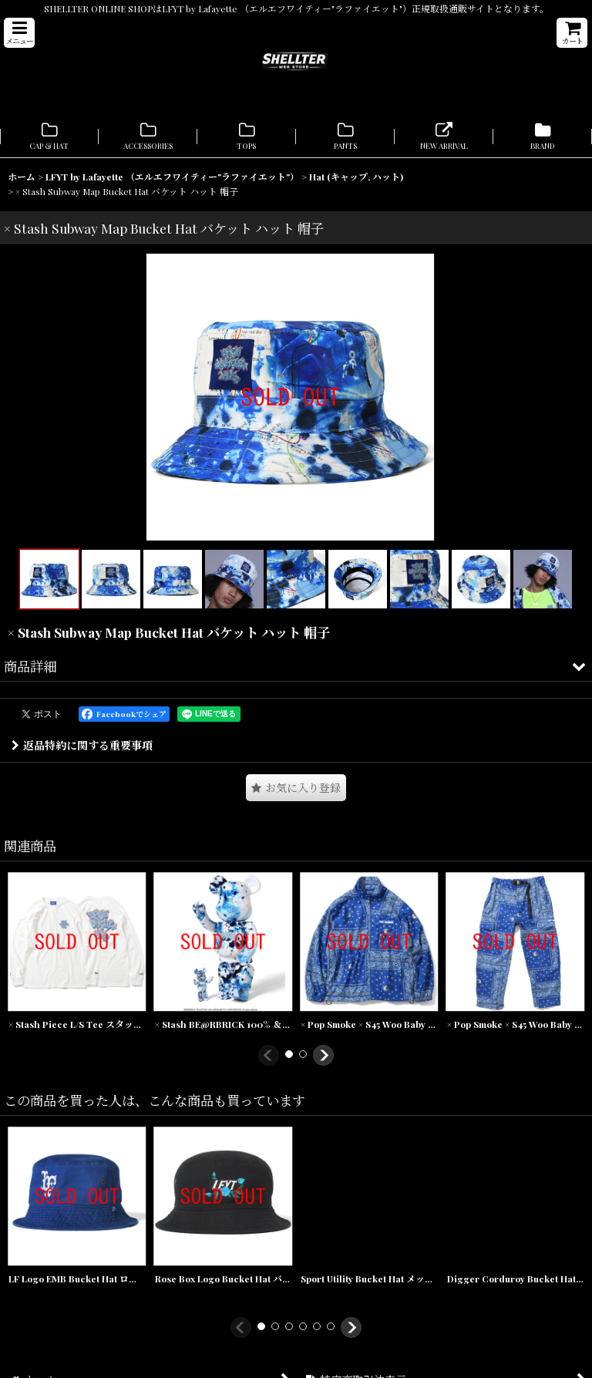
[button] (19, 33)
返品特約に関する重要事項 (82, 757)
